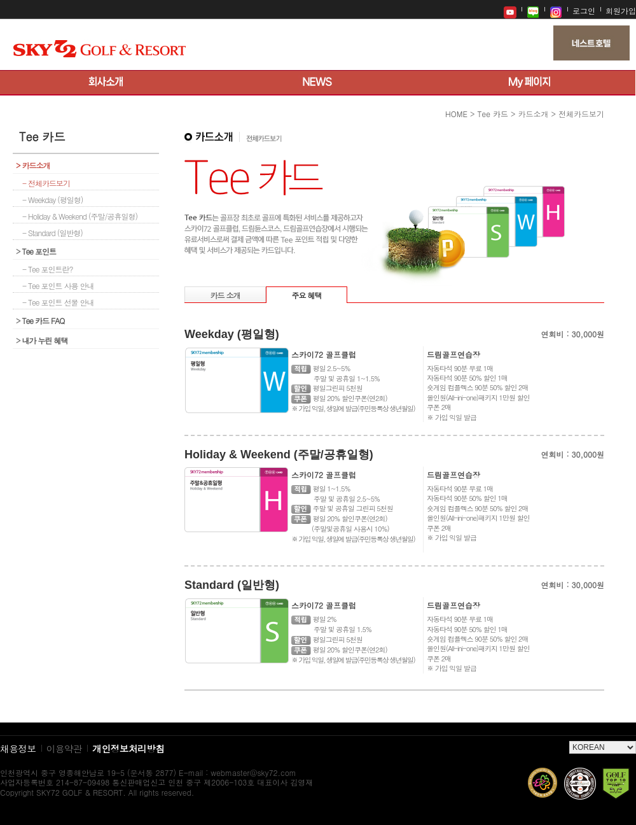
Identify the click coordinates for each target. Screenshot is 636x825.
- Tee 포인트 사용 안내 (58, 285)
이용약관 (64, 748)
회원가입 (620, 10)
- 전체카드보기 (46, 183)
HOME (456, 113)
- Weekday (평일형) (52, 199)
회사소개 (106, 82)
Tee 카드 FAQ (40, 320)
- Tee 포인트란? (47, 269)
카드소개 (33, 165)
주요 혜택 (306, 295)
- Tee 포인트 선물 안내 (58, 302)
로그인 (583, 10)
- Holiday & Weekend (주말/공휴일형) (79, 216)
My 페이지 (529, 82)
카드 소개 (225, 295)
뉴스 (318, 82)
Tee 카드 (493, 113)
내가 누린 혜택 (42, 340)
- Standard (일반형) (52, 232)
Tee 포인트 (36, 251)
